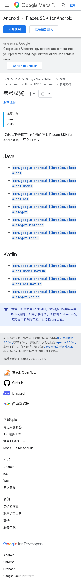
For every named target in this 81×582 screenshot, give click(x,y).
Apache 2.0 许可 (66, 342)
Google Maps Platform (40, 79)
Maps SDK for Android (18, 448)
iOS (5, 474)
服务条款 (9, 527)
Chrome (8, 562)
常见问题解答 (12, 427)
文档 (62, 79)
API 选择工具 (12, 434)
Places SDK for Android (49, 18)
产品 (17, 79)
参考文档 (65, 84)
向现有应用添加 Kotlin (41, 319)
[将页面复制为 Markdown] (37, 93)
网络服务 (9, 487)
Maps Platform (40, 5)
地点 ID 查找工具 (14, 441)
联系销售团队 (44, 29)
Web (6, 481)
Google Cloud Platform (18, 576)
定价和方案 (11, 506)
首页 (6, 79)
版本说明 (9, 102)
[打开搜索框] (63, 5)
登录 (73, 5)
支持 (6, 520)
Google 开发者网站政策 (58, 346)
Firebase (9, 569)
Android (11, 18)
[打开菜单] (7, 5)
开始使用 (15, 29)
